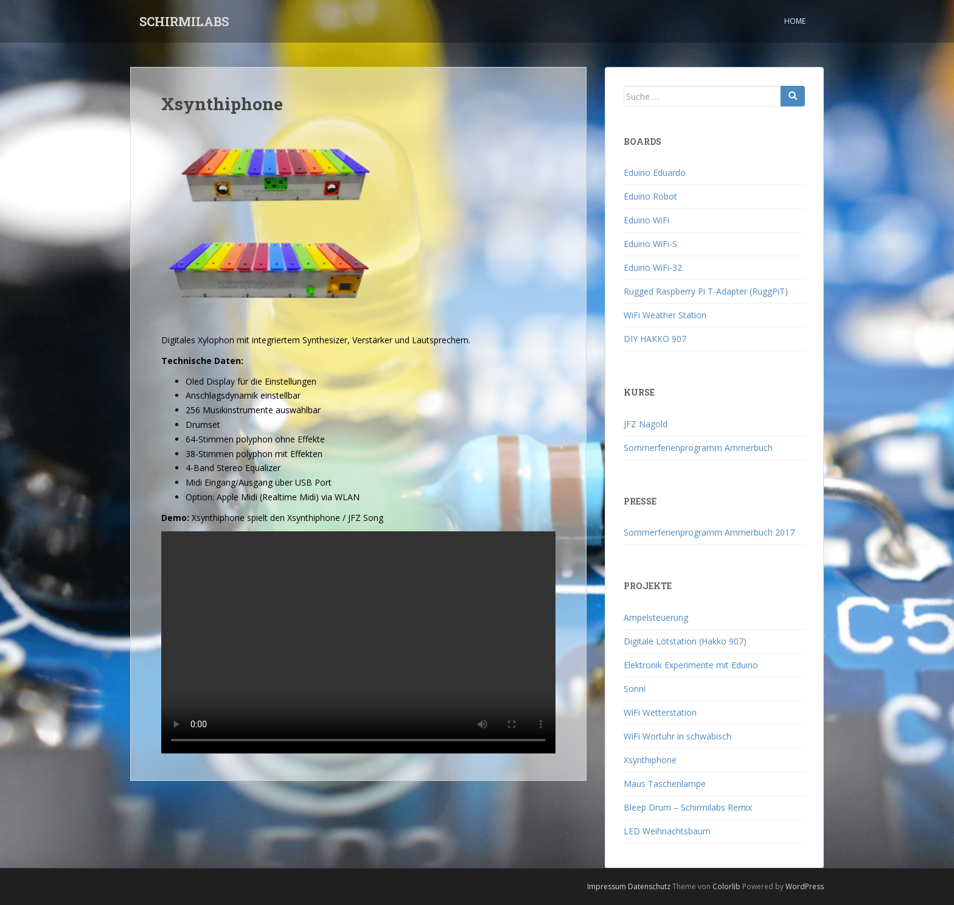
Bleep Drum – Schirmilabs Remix (688, 807)
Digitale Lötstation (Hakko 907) (685, 641)
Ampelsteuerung (656, 617)
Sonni (635, 688)
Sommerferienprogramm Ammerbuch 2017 (709, 532)
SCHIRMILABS (184, 21)
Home (795, 21)
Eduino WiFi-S (650, 244)
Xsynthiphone (650, 760)
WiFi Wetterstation (660, 712)
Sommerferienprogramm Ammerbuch (698, 447)
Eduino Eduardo (655, 172)
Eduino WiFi (646, 220)
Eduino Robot (650, 196)
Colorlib (726, 886)
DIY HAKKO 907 (655, 338)
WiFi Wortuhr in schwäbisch (677, 736)
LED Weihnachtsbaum (667, 831)
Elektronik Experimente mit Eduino (691, 665)
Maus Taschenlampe (665, 783)
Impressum (606, 886)
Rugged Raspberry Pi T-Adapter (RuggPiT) (706, 291)
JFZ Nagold (645, 424)
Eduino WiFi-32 (653, 267)
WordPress (804, 886)
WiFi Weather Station (665, 315)
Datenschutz (649, 886)
